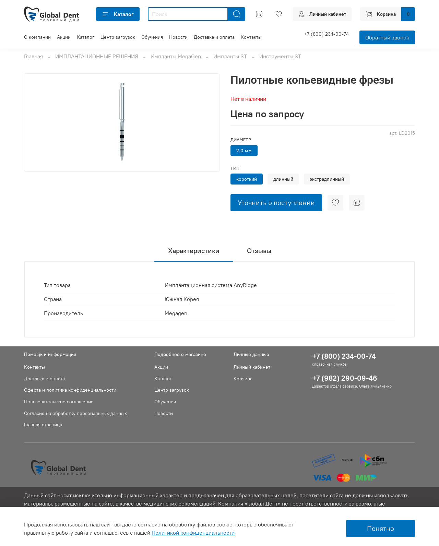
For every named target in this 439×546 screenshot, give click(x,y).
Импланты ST (230, 56)
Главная (33, 56)
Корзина (243, 379)
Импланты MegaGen (176, 56)
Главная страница (43, 425)
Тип (234, 168)
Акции (64, 37)
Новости (178, 37)
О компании (37, 37)
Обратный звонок (387, 37)
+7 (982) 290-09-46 (344, 378)
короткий (246, 179)
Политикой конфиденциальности (193, 532)
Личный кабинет (252, 367)
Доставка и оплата (214, 37)
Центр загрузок (117, 37)
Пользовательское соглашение (59, 402)
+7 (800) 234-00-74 (326, 34)
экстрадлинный (327, 179)
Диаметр (240, 139)
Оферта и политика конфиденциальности (70, 390)
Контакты (251, 37)
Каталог (118, 14)
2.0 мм (244, 150)
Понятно (380, 528)
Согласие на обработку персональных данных (75, 413)
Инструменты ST (280, 56)
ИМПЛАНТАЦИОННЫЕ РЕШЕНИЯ (96, 56)
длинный (283, 179)
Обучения (152, 37)
